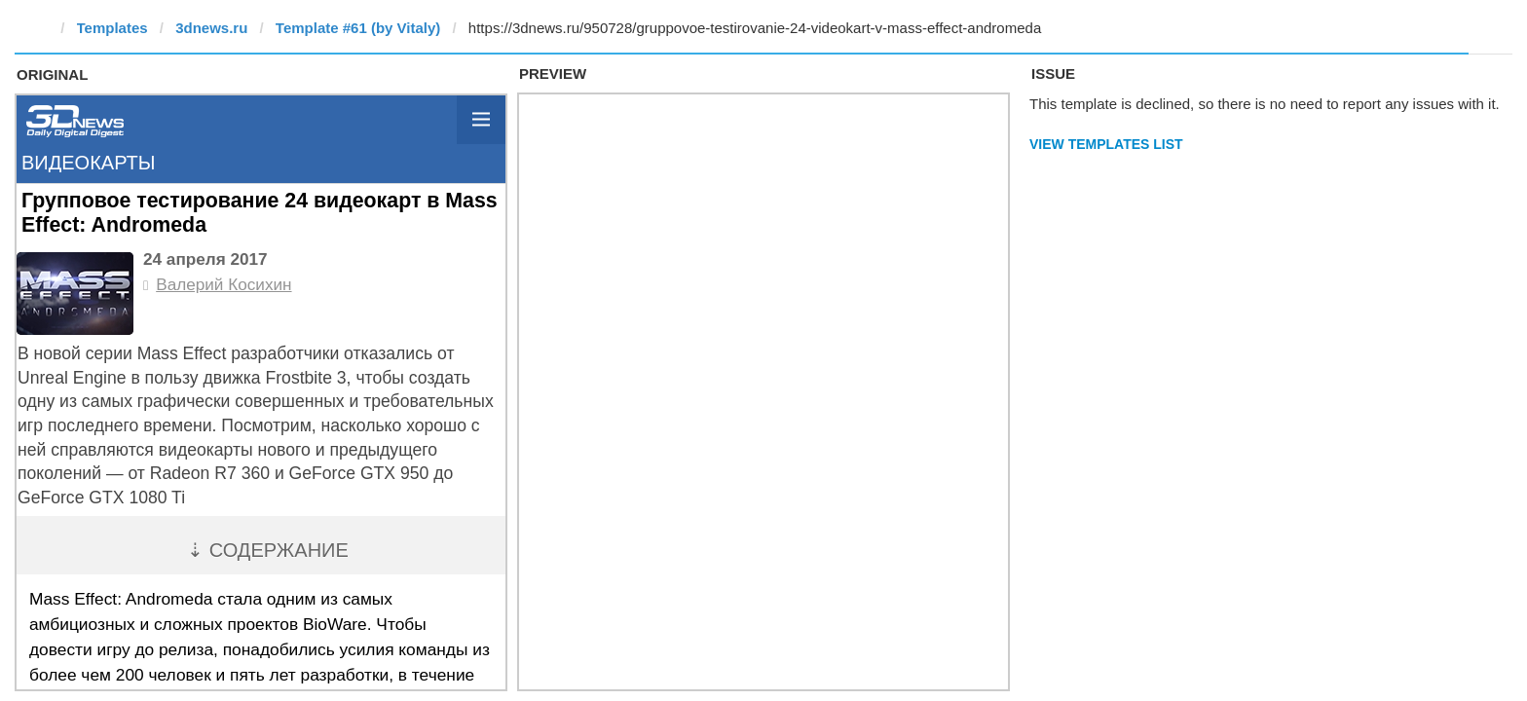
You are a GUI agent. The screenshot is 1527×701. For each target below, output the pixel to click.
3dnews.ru (211, 27)
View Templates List (1106, 144)
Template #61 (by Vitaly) (358, 27)
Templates (112, 27)
